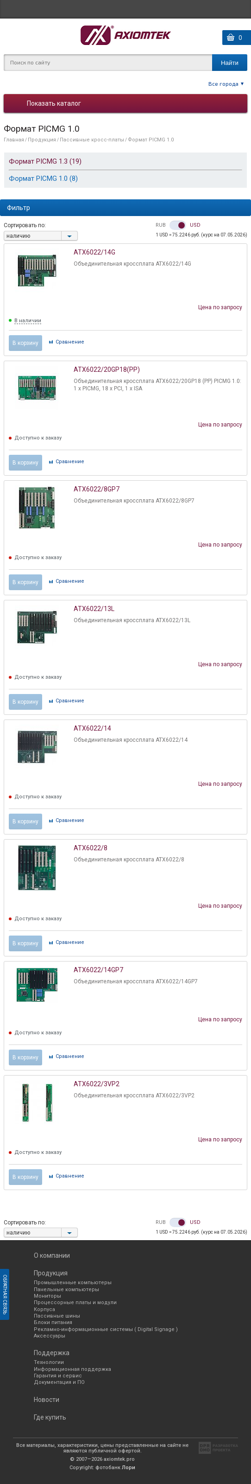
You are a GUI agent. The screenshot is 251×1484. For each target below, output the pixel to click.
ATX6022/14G (94, 252)
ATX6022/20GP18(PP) (107, 369)
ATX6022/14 (92, 728)
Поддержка (51, 1353)
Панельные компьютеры (66, 1290)
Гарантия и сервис (58, 1376)
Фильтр (18, 207)
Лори (128, 1468)
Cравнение (70, 342)
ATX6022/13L (94, 608)
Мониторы (47, 1296)
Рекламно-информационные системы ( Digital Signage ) (106, 1329)
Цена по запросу (220, 307)
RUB (161, 225)
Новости (46, 1399)
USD (195, 225)
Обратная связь (4, 1294)
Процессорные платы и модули (75, 1302)
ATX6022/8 (90, 848)
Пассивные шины (57, 1316)
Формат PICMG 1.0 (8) (43, 178)
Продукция (42, 140)
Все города (223, 83)
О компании (52, 1255)
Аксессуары (49, 1336)
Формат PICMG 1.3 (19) (45, 161)
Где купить (50, 1417)
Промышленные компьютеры (73, 1283)
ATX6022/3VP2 (96, 1084)
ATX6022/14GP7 (98, 970)
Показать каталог (54, 103)
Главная (14, 140)
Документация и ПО (59, 1382)
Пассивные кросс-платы (92, 140)
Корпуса (44, 1309)
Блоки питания (53, 1322)
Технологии (49, 1362)
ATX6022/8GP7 (96, 489)
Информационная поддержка (72, 1369)
